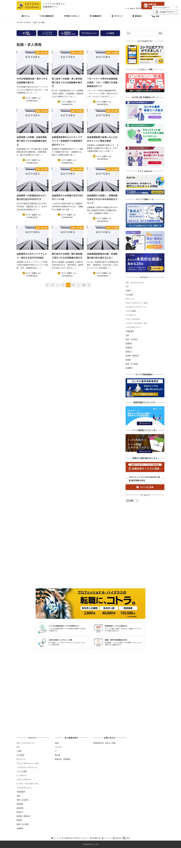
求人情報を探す (66, 838)
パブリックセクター (133, 319)
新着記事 (129, 347)
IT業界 (128, 290)
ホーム (55, 838)
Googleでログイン (167, 11)
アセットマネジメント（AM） (137, 303)
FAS (127, 286)
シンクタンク (131, 315)
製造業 (128, 360)
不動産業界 (130, 331)
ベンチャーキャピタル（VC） (137, 323)
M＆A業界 (129, 294)
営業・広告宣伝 (132, 339)
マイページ (107, 838)
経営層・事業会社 (132, 355)
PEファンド (130, 299)
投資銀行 (129, 343)
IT (56, 751)
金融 (56, 743)
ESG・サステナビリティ (135, 282)
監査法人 (129, 351)
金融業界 (129, 368)
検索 (160, 33)
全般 (127, 335)
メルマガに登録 (145, 487)
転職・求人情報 (132, 364)
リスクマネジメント (133, 327)
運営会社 (117, 838)
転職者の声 (95, 838)
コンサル (58, 747)
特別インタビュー (81, 838)
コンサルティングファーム (136, 307)
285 (83, 285)
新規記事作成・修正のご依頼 (104, 743)
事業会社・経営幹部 (62, 759)
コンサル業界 (131, 311)
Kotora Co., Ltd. (91, 844)
